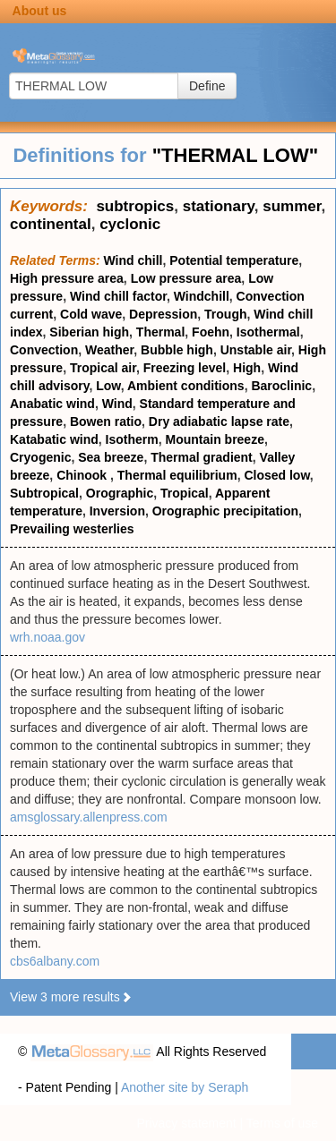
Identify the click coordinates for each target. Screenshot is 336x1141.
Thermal (160, 332)
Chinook (83, 475)
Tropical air (103, 368)
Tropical (184, 493)
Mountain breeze (214, 439)
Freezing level (185, 368)
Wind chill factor (118, 296)
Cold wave (91, 314)
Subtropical (44, 493)
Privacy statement (186, 1123)
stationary (218, 206)
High (247, 368)
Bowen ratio (106, 421)
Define (207, 86)
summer (292, 206)
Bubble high (177, 350)
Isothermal (268, 332)
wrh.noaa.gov (47, 637)
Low (108, 386)
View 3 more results (71, 997)
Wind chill (133, 260)
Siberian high (89, 332)
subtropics (135, 206)
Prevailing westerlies (72, 529)
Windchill (201, 296)
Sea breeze (110, 457)
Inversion (117, 511)
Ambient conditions (186, 386)
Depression (163, 314)
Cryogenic (40, 457)
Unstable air (255, 350)
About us (40, 11)
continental (50, 224)
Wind (117, 403)
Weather (109, 350)
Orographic (119, 493)
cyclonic (129, 224)
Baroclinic (281, 386)
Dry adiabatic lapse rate (219, 421)
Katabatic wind (54, 439)
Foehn (210, 332)
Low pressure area (186, 278)
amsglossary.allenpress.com (89, 817)
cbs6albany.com (54, 961)
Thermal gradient (202, 457)
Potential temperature (233, 260)
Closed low (276, 475)
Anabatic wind (52, 403)
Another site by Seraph (184, 1087)
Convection (44, 350)
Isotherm (132, 439)
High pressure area (67, 278)
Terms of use (282, 1123)
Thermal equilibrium (177, 475)
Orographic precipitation (225, 511)
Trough (225, 314)
